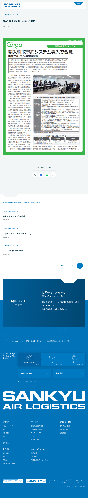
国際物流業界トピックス (11, 211)
